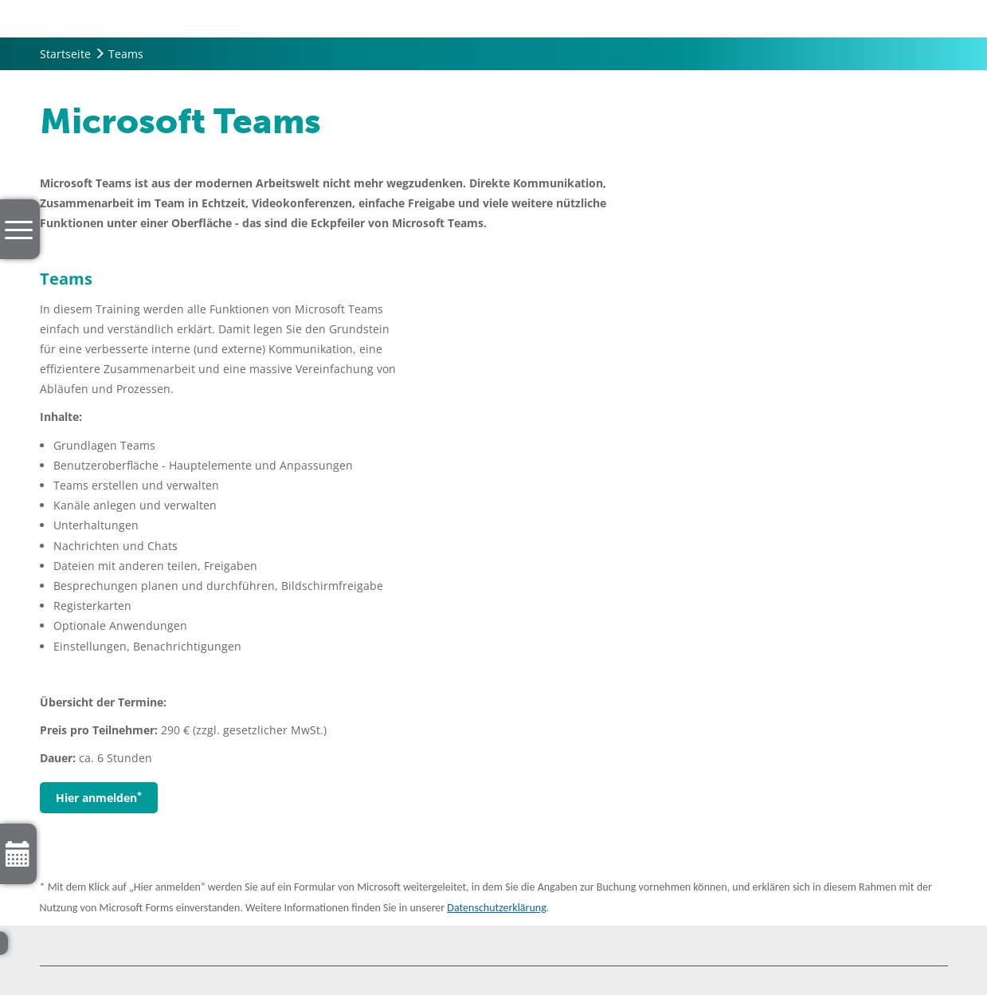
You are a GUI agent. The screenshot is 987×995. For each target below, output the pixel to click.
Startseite (65, 53)
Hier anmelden (99, 797)
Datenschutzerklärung (496, 907)
